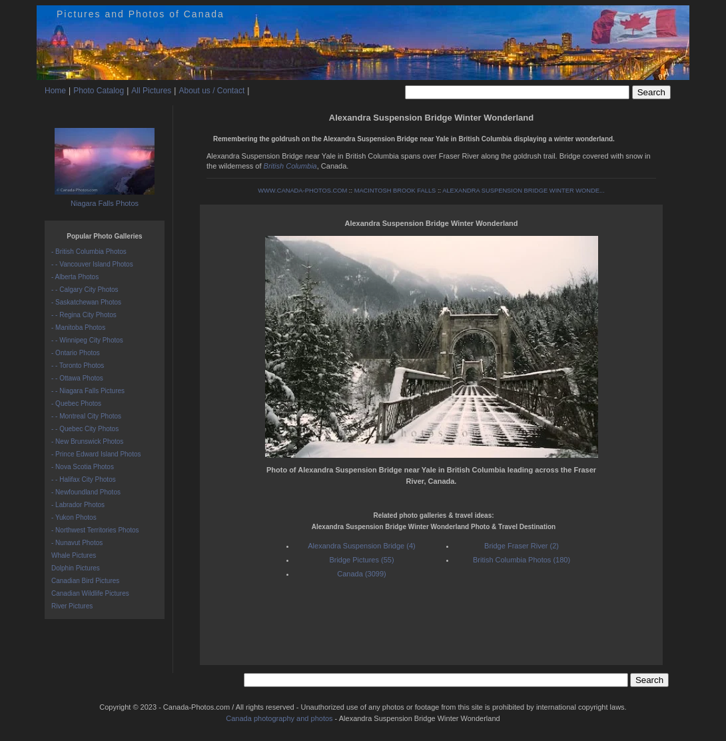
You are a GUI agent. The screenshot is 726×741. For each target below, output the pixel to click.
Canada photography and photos (279, 718)
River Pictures (72, 606)
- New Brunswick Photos (87, 441)
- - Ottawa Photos (77, 378)
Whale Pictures (73, 555)
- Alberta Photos (75, 277)
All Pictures (151, 90)
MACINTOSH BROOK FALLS (395, 190)
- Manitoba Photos (78, 327)
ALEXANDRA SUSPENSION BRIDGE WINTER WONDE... (523, 190)
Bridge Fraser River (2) (521, 546)
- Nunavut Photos (77, 542)
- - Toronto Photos (77, 365)
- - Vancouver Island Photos (92, 264)
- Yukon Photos (74, 517)
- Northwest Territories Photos (95, 530)
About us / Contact (211, 90)
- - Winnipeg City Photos (87, 340)
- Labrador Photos (78, 504)
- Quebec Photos (76, 403)
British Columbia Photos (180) (521, 560)
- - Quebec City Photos (85, 428)
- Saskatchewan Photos (86, 302)
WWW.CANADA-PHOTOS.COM (302, 190)
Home (55, 90)
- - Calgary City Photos (85, 289)
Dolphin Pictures (75, 568)
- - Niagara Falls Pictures (88, 390)
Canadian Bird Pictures (85, 580)
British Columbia (290, 166)
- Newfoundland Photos (86, 492)
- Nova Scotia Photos (82, 466)
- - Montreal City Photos (86, 416)
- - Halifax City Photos (83, 479)
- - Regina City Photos (84, 315)
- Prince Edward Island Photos (96, 454)
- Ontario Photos (75, 353)
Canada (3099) (361, 574)
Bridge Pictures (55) (361, 560)
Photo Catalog (98, 90)
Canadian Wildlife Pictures (90, 593)
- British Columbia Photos (89, 251)
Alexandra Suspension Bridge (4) (361, 546)
